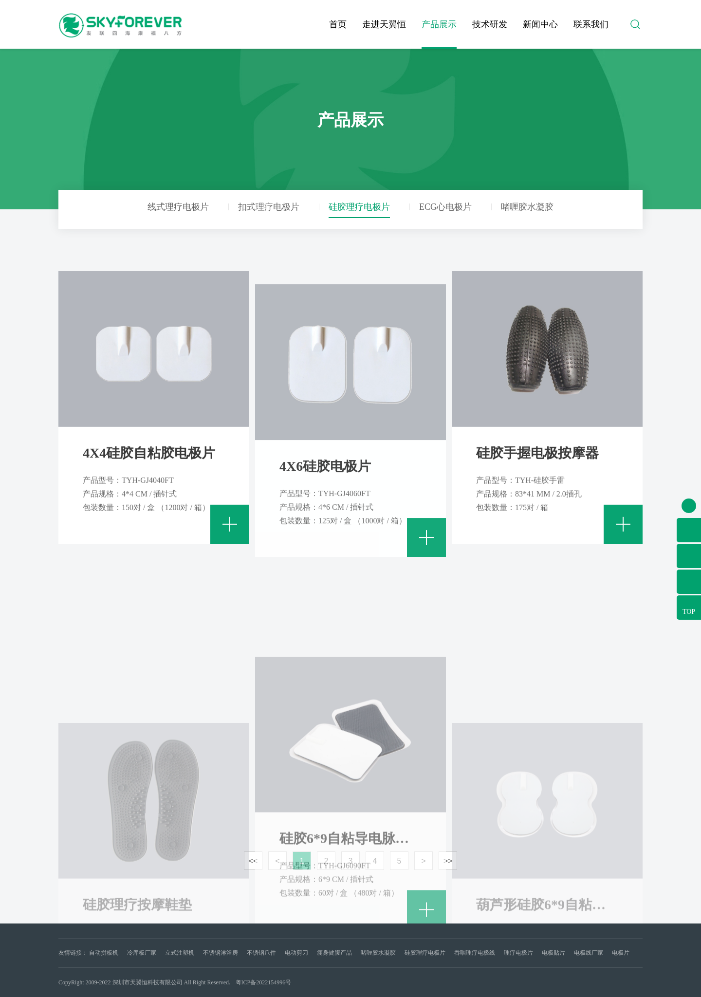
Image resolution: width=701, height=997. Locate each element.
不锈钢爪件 (261, 952)
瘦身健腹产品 (334, 952)
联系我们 (591, 24)
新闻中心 (540, 24)
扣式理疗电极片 (268, 207)
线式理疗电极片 (178, 207)
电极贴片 (553, 952)
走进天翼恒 (384, 24)
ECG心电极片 (445, 207)
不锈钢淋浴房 (220, 952)
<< (253, 861)
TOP (689, 611)
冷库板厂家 (141, 952)
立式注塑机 (179, 952)
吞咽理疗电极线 (474, 952)
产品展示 (439, 24)
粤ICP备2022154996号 (264, 982)
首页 (338, 24)
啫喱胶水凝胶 (527, 207)
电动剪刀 (296, 952)
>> (448, 861)
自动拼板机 (103, 952)
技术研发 (489, 24)
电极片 (620, 952)
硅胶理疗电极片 (359, 207)
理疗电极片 (518, 952)
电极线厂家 (588, 952)
